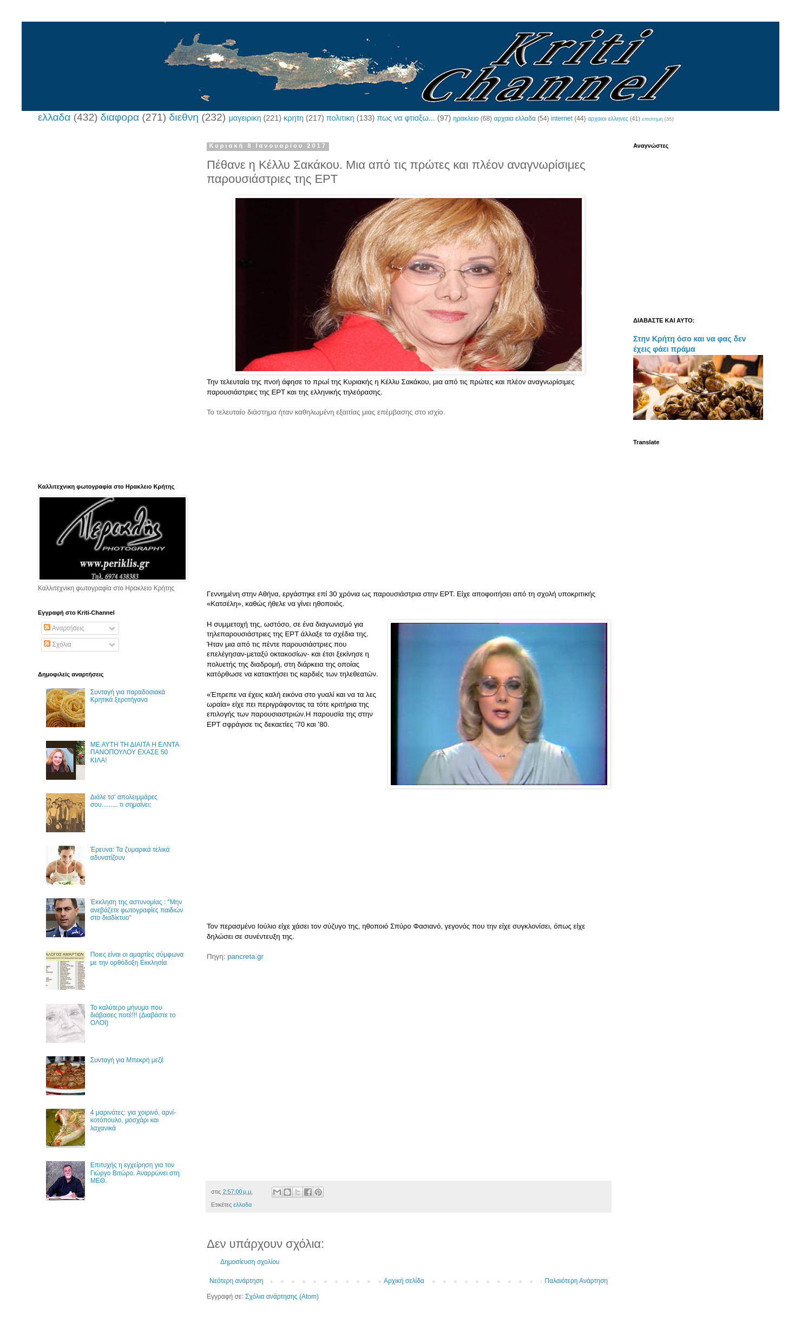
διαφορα (120, 117)
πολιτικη (340, 118)
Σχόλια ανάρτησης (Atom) (282, 1296)
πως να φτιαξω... (406, 118)
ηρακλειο (465, 118)
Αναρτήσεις (64, 628)
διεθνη (183, 117)
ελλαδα (54, 117)
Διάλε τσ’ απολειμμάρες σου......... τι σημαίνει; (123, 800)
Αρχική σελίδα (404, 1281)
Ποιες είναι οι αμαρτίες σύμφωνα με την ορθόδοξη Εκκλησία (136, 958)
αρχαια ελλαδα (514, 118)
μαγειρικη (244, 118)
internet (562, 118)
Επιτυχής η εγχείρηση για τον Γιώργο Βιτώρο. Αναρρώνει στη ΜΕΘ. (135, 1173)
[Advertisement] (408, 503)
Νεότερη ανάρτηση (236, 1281)
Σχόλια (57, 644)
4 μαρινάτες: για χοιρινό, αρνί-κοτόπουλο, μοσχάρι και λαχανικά (133, 1120)
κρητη (294, 118)
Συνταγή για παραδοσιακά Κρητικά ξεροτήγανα (127, 695)
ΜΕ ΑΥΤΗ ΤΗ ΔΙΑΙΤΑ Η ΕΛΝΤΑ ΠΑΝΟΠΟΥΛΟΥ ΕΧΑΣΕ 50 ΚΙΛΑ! (134, 752)
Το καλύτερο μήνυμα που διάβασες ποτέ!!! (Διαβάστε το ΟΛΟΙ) (133, 1015)
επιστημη (652, 119)
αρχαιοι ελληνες (608, 118)
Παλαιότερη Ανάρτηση (576, 1281)
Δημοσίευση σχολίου (249, 1262)
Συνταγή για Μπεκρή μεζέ (127, 1060)
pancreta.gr (245, 956)
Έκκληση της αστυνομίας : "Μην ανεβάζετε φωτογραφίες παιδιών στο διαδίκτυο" (136, 910)
